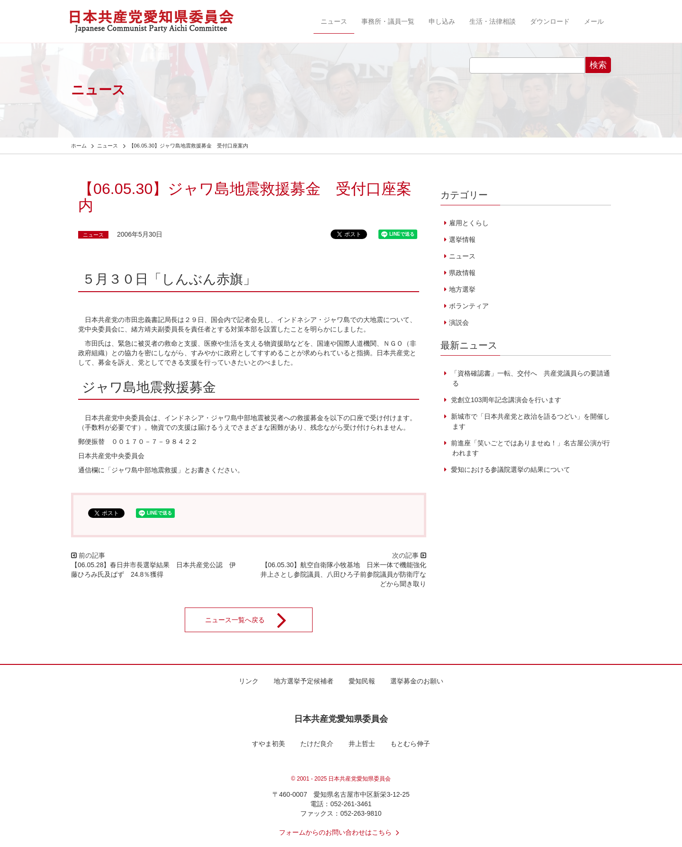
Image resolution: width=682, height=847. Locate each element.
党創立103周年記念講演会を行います (505, 400)
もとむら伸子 (410, 743)
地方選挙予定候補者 (303, 681)
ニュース (334, 21)
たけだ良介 (316, 743)
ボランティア (469, 306)
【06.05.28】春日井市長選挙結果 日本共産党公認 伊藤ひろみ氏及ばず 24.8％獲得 (153, 569)
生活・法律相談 (492, 21)
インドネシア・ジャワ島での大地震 (330, 319)
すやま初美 (268, 743)
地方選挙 (462, 289)
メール (594, 21)
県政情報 (462, 272)
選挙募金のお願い (416, 681)
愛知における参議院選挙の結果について (509, 469)
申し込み (442, 21)
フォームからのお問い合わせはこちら (341, 832)
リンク (249, 681)
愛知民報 (362, 681)
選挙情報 (462, 239)
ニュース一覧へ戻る (252, 620)
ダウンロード (550, 21)
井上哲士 (362, 743)
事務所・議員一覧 (387, 21)
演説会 (459, 322)
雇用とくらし (469, 223)
